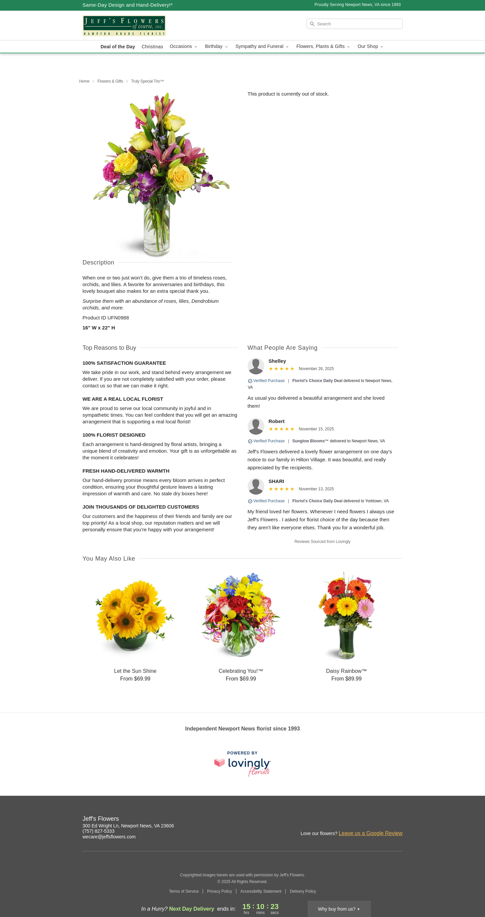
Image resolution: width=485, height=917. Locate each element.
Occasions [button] (184, 46)
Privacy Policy (219, 891)
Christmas (152, 46)
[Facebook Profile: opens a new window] (383, 819)
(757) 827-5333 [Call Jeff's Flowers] (99, 831)
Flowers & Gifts (110, 81)
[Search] (355, 24)
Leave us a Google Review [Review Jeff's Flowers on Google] (370, 833)
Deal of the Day (118, 46)
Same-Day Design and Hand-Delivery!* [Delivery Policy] (128, 5)
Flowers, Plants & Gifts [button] (323, 46)
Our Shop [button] (371, 46)
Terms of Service (184, 891)
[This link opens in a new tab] (242, 764)
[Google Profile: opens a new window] (398, 819)
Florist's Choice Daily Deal (317, 380)
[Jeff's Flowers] (131, 26)
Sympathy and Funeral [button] (263, 46)
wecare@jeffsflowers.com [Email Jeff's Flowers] (109, 836)
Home (84, 81)
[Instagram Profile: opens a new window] (368, 819)
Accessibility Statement (260, 891)
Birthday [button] (217, 46)
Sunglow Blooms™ (310, 441)
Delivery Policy (303, 891)
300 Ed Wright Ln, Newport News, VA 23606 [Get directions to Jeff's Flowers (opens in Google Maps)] (128, 825)
